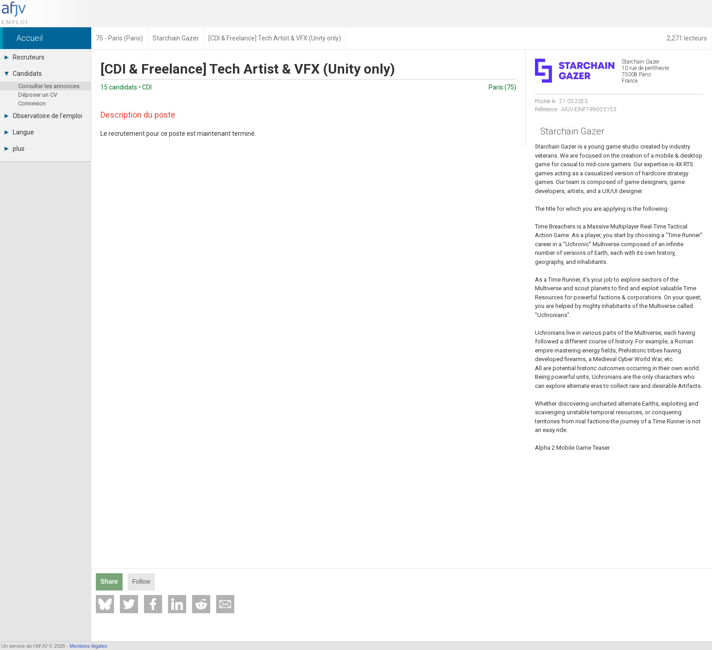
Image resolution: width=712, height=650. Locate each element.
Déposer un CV (37, 94)
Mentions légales (88, 646)
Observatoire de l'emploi (43, 115)
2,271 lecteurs (687, 38)
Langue (19, 132)
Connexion (32, 103)
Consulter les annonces (48, 86)
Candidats (23, 73)
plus (15, 148)
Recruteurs (24, 57)
